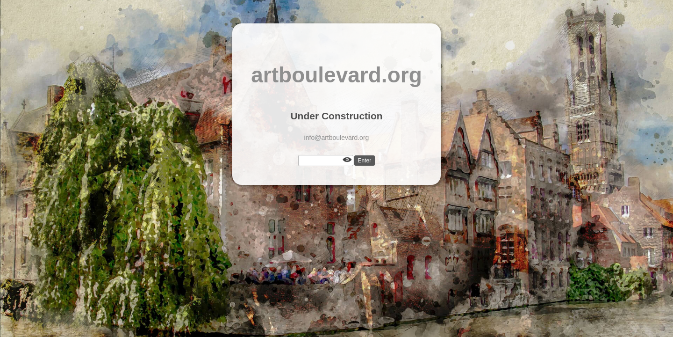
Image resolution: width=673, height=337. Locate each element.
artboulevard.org (336, 75)
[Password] (325, 160)
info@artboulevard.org (336, 137)
